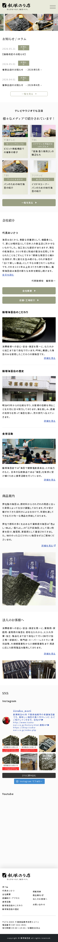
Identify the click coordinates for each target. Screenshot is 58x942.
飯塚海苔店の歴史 (10, 909)
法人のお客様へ (40, 899)
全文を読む (8, 274)
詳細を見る (50, 358)
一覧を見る (27, 93)
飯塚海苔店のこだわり (12, 905)
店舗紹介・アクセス (11, 898)
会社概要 (27, 290)
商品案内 (38, 895)
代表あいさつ (8, 890)
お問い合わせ (39, 904)
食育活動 (6, 901)
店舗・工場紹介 (27, 300)
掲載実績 (37, 891)
